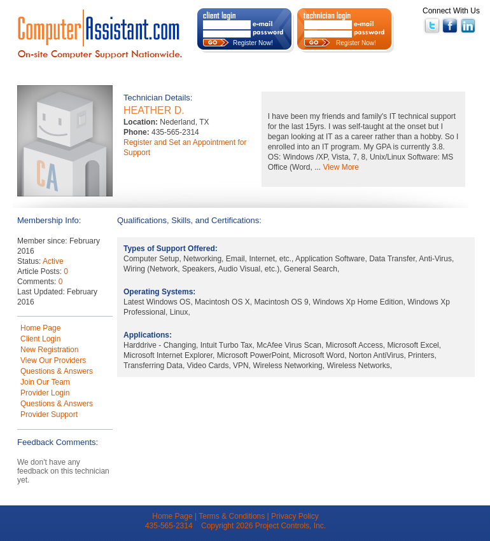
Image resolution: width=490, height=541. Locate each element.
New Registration (49, 349)
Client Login (40, 338)
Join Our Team (45, 382)
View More (341, 167)
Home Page (40, 328)
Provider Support (49, 414)
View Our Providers (53, 360)
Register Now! (253, 42)
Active (53, 261)
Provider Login (44, 392)
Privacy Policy (295, 516)
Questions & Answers (56, 371)
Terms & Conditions (232, 516)
